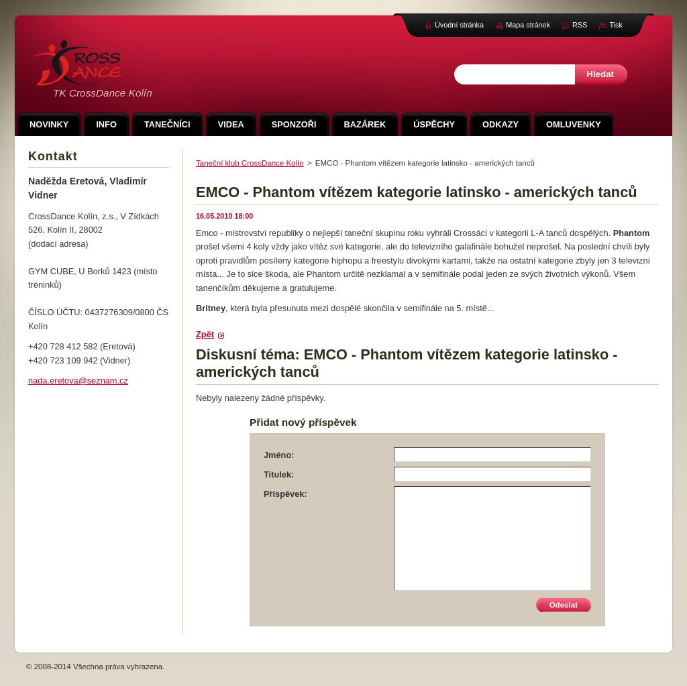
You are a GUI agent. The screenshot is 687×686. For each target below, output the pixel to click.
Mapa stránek (528, 25)
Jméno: (279, 455)
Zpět (205, 334)
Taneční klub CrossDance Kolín (250, 163)
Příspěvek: (285, 494)
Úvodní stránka (459, 25)
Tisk (616, 25)
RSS (579, 25)
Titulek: (279, 474)
